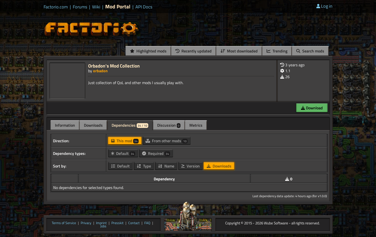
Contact (134, 223)
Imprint (101, 223)
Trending (277, 51)
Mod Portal (117, 6)
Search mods (310, 51)
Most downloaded (239, 51)
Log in (324, 6)
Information (65, 125)
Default (123, 153)
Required (156, 153)
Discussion (168, 125)
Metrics (195, 125)
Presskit (117, 223)
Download (312, 108)
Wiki (96, 7)
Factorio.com (56, 7)
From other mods (167, 141)
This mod (125, 141)
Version (190, 166)
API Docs (143, 7)
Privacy (86, 223)
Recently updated (193, 51)
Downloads (93, 125)
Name (166, 166)
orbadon (100, 71)
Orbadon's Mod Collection (114, 65)
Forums (80, 7)
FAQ (147, 223)
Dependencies (130, 125)
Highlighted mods (148, 51)
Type (144, 166)
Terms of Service (64, 223)
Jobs (103, 226)
